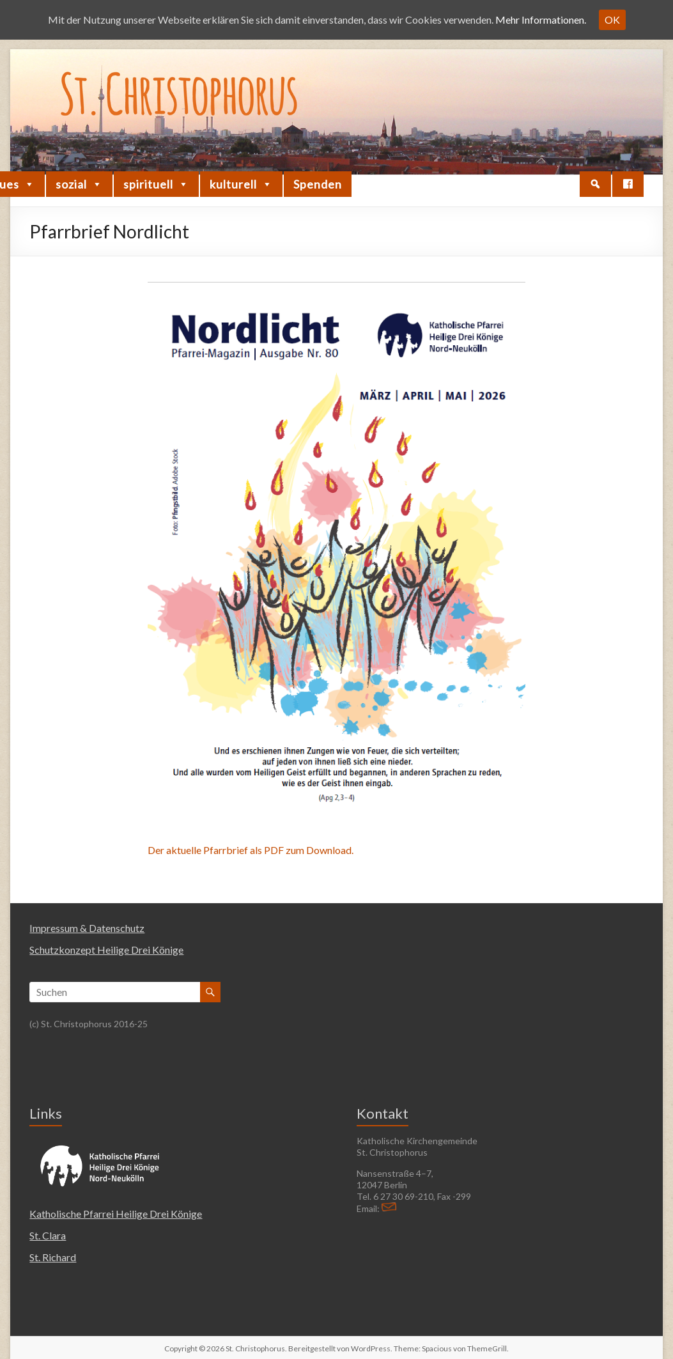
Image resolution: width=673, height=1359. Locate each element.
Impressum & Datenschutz (86, 928)
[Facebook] (628, 184)
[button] (595, 184)
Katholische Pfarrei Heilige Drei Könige (115, 1214)
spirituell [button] (156, 184)
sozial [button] (79, 184)
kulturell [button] (241, 184)
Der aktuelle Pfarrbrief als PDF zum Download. (250, 850)
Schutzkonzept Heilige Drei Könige (106, 950)
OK (612, 19)
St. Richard (52, 1257)
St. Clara (47, 1235)
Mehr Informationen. (540, 19)
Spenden (317, 184)
